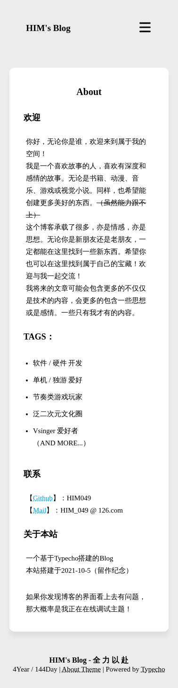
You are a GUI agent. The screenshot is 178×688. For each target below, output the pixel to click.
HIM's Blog (48, 28)
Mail (39, 510)
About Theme (81, 669)
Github (43, 498)
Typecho (153, 669)
